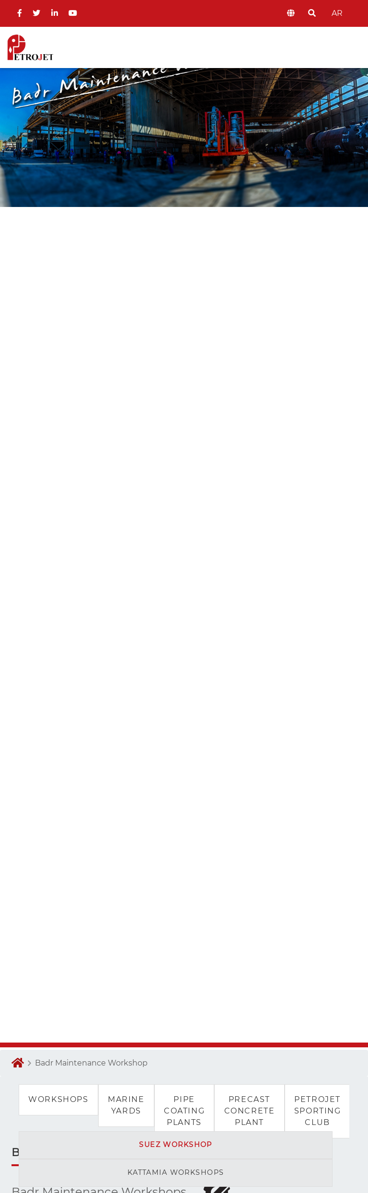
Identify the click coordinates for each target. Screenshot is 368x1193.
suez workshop (175, 1144)
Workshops (58, 1099)
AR (336, 13)
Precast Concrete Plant (249, 1111)
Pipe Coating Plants (184, 1111)
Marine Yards (126, 1105)
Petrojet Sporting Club (317, 1111)
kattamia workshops (175, 1172)
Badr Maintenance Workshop (91, 1062)
